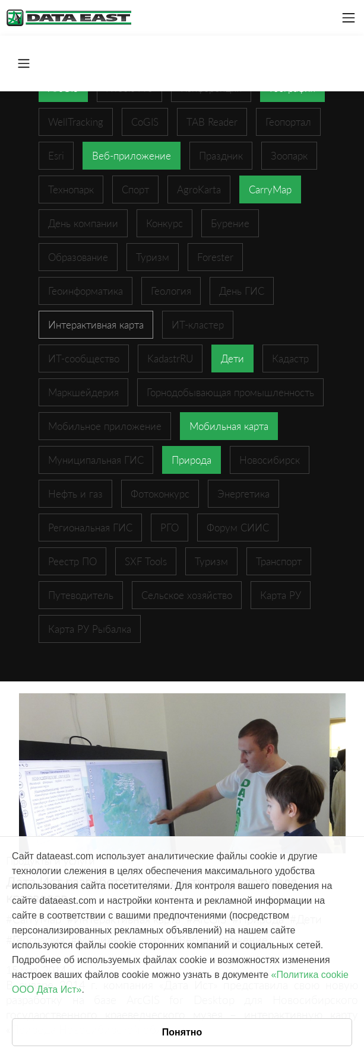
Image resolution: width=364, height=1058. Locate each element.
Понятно (182, 1032)
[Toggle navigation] (348, 18)
